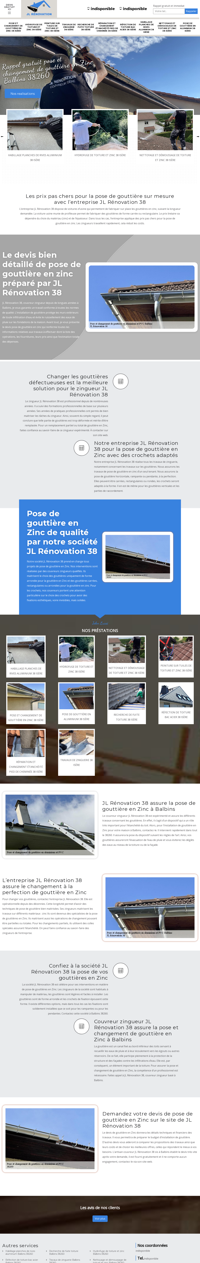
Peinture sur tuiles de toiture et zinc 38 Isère (52, 27)
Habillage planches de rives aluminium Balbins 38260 (20, 1252)
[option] (35, 136)
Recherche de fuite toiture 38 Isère (86, 27)
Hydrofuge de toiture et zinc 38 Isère (33, 27)
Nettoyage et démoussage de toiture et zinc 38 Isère (167, 27)
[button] (2, 136)
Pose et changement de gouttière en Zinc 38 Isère (13, 27)
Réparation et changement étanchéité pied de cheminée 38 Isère (107, 27)
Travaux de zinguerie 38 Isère (69, 27)
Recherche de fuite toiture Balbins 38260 (63, 1252)
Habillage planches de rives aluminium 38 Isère (146, 27)
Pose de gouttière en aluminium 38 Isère (188, 27)
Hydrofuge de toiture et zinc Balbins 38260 (108, 1252)
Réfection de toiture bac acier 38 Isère (128, 27)
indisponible (101, 8)
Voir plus (100, 1218)
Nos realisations (22, 94)
